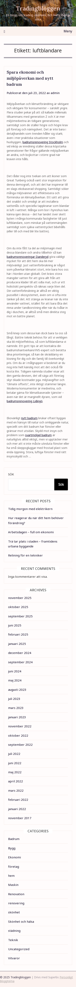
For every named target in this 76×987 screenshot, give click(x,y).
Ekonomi (14, 857)
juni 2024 (14, 671)
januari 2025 (17, 644)
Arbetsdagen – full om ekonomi (31, 532)
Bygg (11, 848)
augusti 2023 (17, 690)
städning (14, 931)
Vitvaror (14, 958)
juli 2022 (14, 754)
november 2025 (19, 598)
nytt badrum (29, 418)
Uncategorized (18, 949)
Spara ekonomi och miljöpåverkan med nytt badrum (30, 78)
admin (55, 93)
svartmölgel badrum (38, 435)
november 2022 (19, 726)
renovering (16, 903)
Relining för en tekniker (25, 555)
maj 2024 (14, 680)
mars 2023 (16, 708)
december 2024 (19, 653)
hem (11, 876)
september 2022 (20, 745)
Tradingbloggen (38, 8)
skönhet (14, 912)
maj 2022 (14, 772)
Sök (11, 474)
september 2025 (20, 616)
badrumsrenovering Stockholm (42, 142)
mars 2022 (16, 790)
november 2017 (19, 818)
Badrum (13, 839)
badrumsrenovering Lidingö (25, 401)
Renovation (16, 894)
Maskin (13, 885)
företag (13, 866)
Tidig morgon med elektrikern (30, 509)
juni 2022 (14, 763)
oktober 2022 (18, 735)
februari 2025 (18, 634)
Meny (68, 31)
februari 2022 (18, 800)
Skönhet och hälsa (21, 921)
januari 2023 (17, 717)
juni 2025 (14, 625)
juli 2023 (14, 699)
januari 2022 (17, 809)
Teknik (13, 940)
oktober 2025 (18, 607)
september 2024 (20, 662)
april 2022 (15, 781)
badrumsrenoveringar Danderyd (27, 257)
